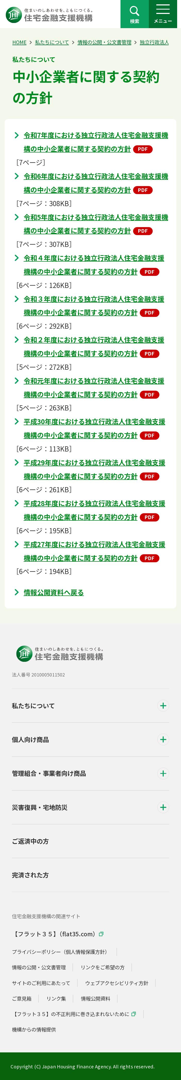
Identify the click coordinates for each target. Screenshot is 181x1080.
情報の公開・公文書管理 (104, 42)
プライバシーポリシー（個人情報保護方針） (61, 951)
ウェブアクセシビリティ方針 (116, 983)
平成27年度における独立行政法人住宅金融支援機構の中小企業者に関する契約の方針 (94, 550)
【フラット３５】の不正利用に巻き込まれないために (70, 1014)
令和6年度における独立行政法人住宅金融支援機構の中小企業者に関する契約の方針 (96, 182)
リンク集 (56, 998)
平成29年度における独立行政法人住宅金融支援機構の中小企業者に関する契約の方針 (94, 469)
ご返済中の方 (30, 840)
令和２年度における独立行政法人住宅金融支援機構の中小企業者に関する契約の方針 (94, 346)
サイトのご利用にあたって (41, 983)
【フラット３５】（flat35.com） (55, 934)
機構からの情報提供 (34, 1029)
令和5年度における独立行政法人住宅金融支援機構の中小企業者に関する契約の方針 (96, 223)
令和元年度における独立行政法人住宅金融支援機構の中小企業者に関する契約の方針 (94, 387)
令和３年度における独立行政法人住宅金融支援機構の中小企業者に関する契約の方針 (94, 305)
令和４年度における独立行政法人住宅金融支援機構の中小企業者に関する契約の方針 (94, 264)
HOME (19, 42)
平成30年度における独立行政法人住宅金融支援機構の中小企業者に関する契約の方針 (94, 428)
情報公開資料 (95, 998)
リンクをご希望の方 (103, 967)
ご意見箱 (21, 998)
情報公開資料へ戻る (54, 592)
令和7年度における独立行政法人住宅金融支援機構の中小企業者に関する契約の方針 (96, 141)
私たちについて (52, 42)
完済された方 (30, 874)
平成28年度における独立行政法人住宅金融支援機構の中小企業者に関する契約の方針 (94, 509)
